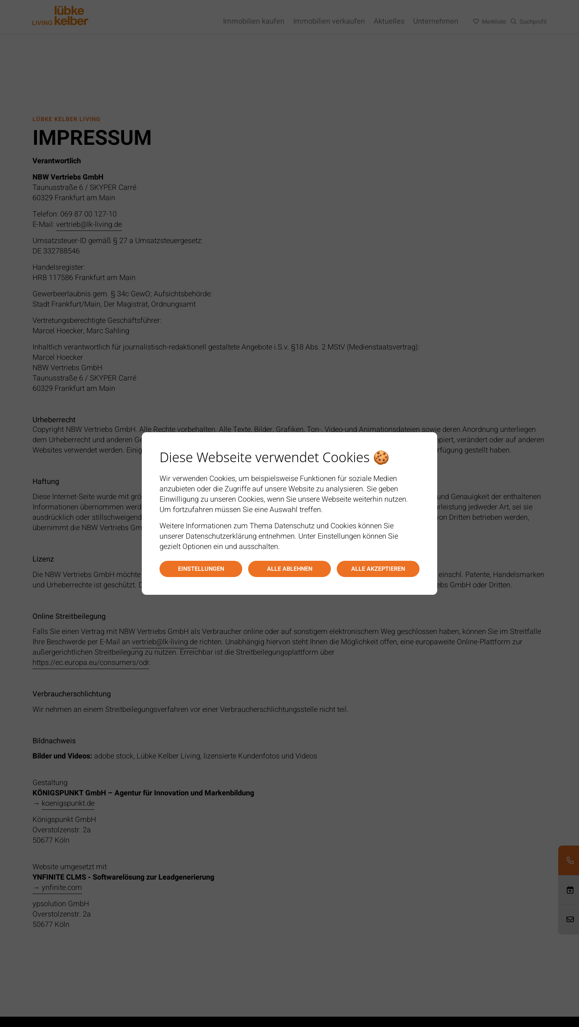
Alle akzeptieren (378, 568)
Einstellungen (201, 568)
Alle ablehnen (289, 568)
